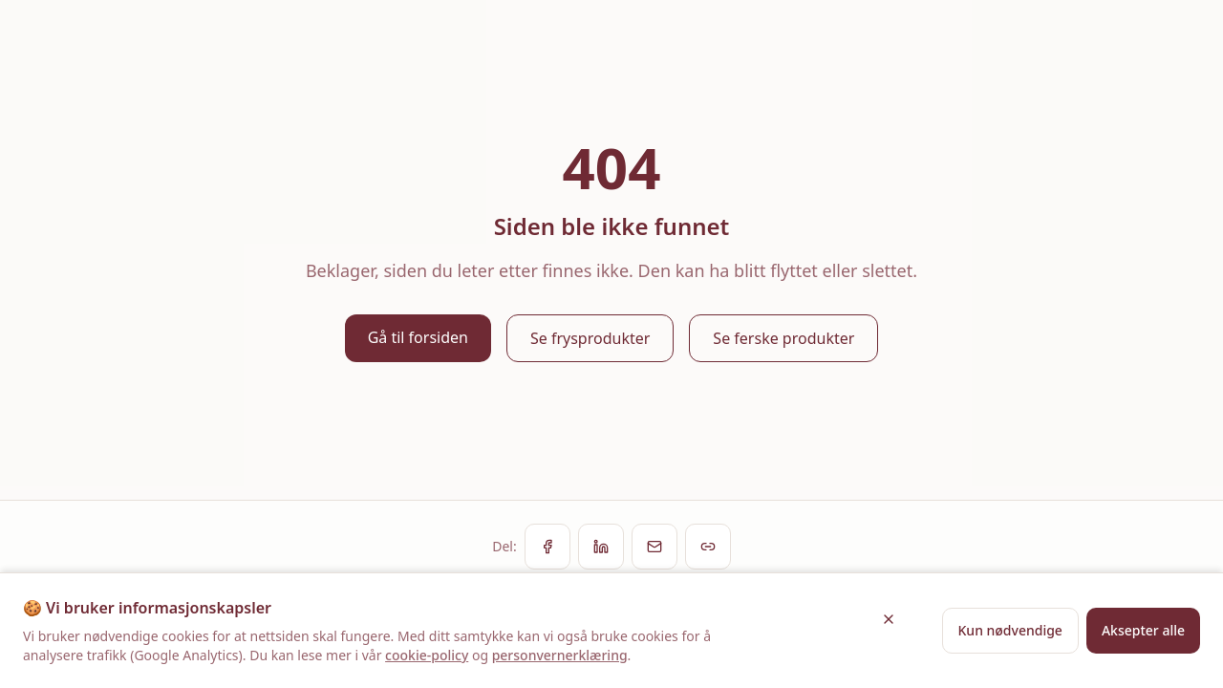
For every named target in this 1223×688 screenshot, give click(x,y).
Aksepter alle (1143, 630)
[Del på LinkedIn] (601, 547)
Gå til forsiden (418, 337)
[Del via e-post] (654, 547)
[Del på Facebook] (547, 547)
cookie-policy (426, 655)
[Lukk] (889, 619)
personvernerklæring (560, 655)
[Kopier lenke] (708, 547)
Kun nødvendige (1010, 630)
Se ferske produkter (783, 338)
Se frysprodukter (590, 338)
